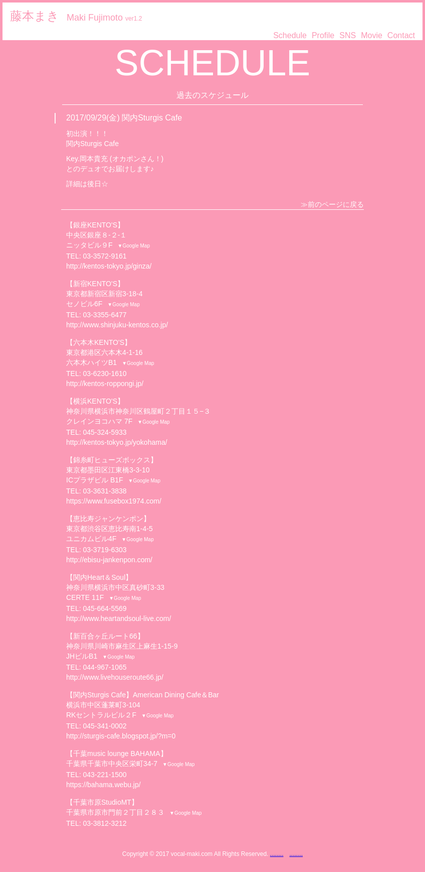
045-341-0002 (104, 726)
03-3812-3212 (104, 823)
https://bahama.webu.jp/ (103, 785)
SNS (347, 35)
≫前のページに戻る (332, 204)
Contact (401, 35)
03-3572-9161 (104, 256)
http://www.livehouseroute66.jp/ (114, 677)
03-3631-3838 (104, 491)
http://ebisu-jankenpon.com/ (109, 560)
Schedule (290, 35)
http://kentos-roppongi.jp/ (104, 384)
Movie (371, 35)
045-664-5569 (104, 608)
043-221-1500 (104, 775)
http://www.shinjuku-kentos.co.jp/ (117, 325)
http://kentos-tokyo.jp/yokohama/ (116, 442)
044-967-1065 (104, 667)
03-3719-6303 (104, 550)
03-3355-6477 (104, 315)
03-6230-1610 (104, 373)
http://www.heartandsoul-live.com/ (118, 618)
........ (277, 853)
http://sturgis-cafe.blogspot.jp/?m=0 (120, 736)
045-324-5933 (104, 432)
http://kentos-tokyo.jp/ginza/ (108, 266)
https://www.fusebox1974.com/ (113, 501)
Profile (323, 35)
